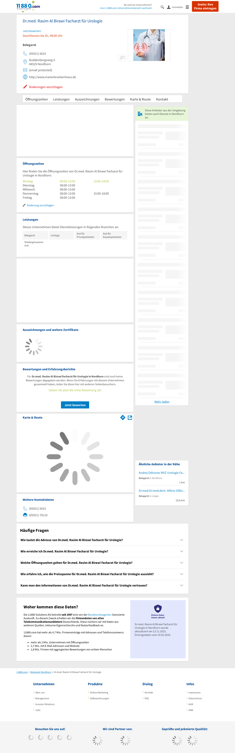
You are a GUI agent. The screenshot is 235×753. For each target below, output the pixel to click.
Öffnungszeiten (36, 99)
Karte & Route (140, 99)
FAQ (147, 698)
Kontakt (162, 99)
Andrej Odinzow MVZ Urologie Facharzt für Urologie (162, 473)
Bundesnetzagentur (100, 614)
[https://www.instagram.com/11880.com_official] (50, 738)
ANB (191, 710)
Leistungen (61, 99)
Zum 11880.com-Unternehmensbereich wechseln (126, 8)
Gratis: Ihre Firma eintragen (205, 6)
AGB (191, 704)
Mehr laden (161, 402)
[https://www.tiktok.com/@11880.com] (40, 738)
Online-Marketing (99, 692)
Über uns (40, 692)
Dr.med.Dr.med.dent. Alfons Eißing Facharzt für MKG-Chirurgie (162, 491)
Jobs (37, 710)
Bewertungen (115, 99)
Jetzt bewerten (75, 405)
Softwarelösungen (99, 698)
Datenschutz (195, 698)
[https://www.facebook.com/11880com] (31, 738)
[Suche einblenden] (164, 7)
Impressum (195, 692)
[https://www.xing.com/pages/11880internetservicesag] (59, 738)
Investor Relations (45, 704)
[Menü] (189, 7)
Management (42, 698)
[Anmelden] (176, 7)
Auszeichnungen (87, 99)
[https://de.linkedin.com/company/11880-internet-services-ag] (69, 738)
